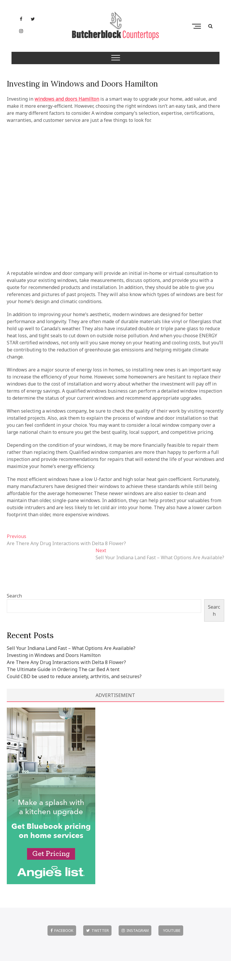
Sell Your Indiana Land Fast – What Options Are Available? (71, 648)
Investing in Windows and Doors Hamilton (82, 84)
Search (14, 595)
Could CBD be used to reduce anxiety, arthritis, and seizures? (74, 676)
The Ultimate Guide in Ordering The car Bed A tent (63, 669)
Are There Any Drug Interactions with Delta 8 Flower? (66, 662)
